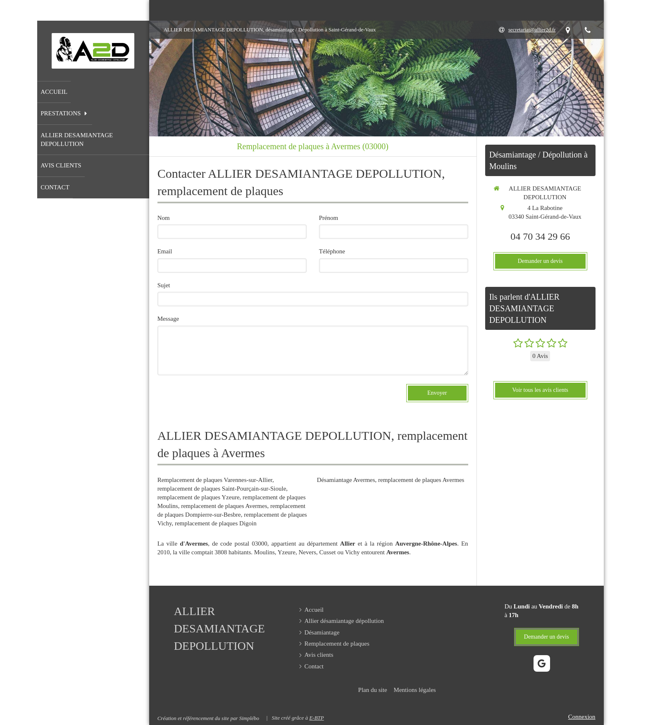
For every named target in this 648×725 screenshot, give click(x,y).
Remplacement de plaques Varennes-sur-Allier (214, 480)
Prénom (328, 218)
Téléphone (332, 251)
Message (168, 318)
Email (164, 251)
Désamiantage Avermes (346, 480)
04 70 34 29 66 (540, 236)
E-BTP (316, 718)
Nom (163, 218)
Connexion (582, 716)
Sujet (163, 285)
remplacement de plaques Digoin (216, 523)
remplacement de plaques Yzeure (198, 497)
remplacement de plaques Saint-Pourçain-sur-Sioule (221, 488)
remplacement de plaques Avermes (224, 506)
